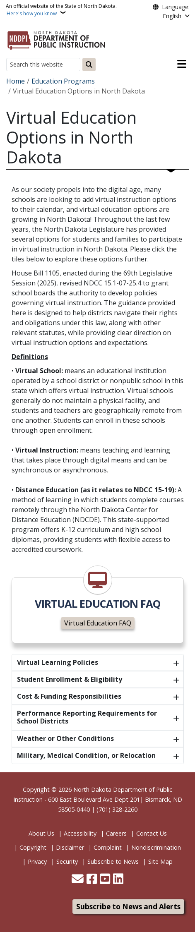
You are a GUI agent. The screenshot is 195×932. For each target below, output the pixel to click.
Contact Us (151, 833)
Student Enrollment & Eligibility (69, 679)
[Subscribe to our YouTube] (105, 879)
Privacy (37, 861)
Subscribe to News (113, 861)
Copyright (32, 847)
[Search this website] (43, 64)
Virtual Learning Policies (57, 662)
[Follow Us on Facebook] (92, 879)
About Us (41, 833)
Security (67, 861)
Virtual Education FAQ (97, 623)
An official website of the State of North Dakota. (61, 9)
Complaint (108, 847)
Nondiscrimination (156, 847)
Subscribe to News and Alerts (128, 906)
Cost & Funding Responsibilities (69, 696)
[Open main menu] (182, 64)
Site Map (160, 861)
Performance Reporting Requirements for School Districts (87, 717)
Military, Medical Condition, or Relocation (86, 755)
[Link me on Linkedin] (118, 879)
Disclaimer (70, 847)
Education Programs (63, 81)
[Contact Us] (78, 879)
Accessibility (80, 833)
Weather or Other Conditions (65, 738)
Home (15, 81)
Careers (116, 833)
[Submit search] (89, 64)
